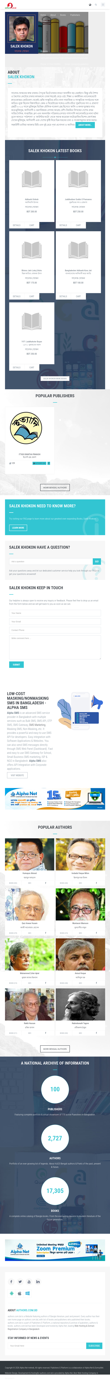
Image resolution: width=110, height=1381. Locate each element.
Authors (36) (39, 463)
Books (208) (64, 983)
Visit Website (17, 775)
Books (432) (13, 883)
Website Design (11, 1373)
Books (63, 15)
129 (12, 463)
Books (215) (13, 983)
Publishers (75, 15)
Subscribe (94, 1345)
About (53, 15)
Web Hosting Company (87, 1373)
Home (43, 15)
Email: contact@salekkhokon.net (80, 64)
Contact (44, 21)
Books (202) (64, 1033)
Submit (16, 664)
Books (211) (13, 1033)
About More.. (85, 125)
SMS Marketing (37, 725)
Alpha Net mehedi (27, 1367)
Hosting (34, 1373)
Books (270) (13, 933)
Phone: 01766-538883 (50, 64)
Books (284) (64, 883)
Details (16, 225)
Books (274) (64, 933)
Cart (31, 225)
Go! (97, 561)
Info (29, 883)
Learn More (18, 527)
